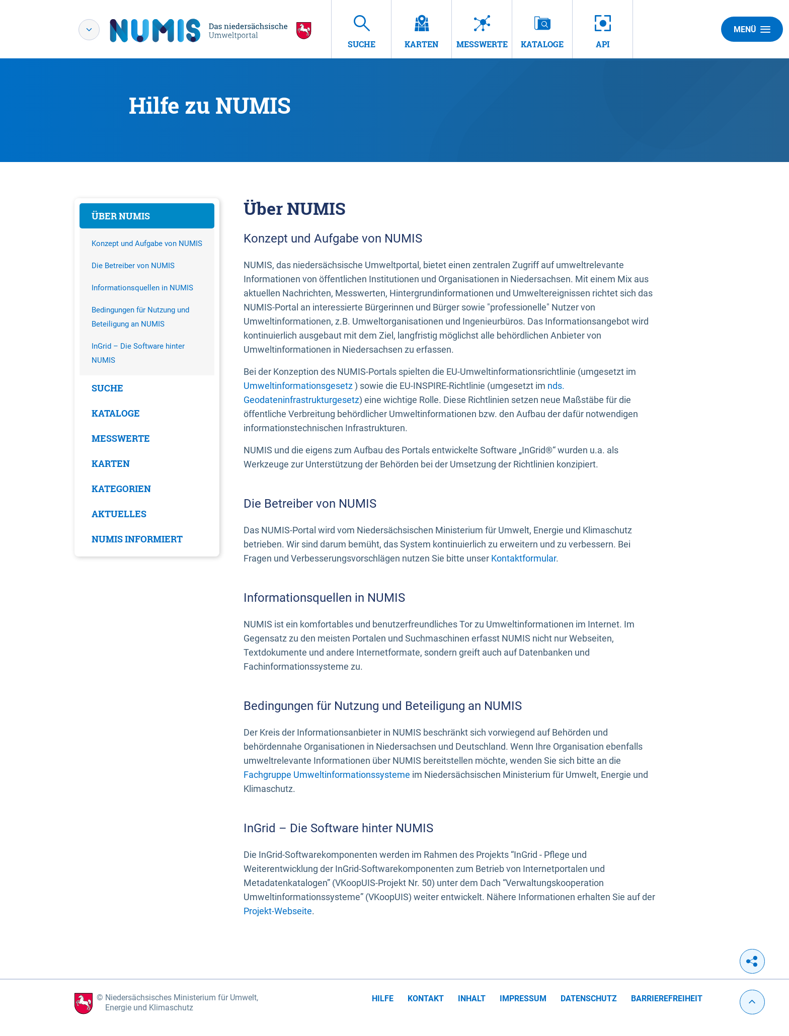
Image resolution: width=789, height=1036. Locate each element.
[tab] (147, 215)
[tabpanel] (146, 377)
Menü (752, 29)
